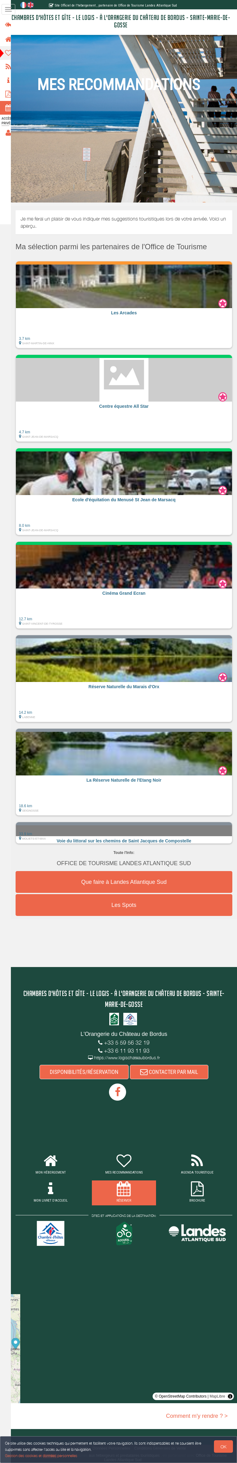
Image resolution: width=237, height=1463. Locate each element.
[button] (127, 304)
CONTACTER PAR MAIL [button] (172, 1072)
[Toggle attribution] (230, 1396)
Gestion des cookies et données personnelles (41, 1455)
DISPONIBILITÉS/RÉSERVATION (87, 1072)
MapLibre (217, 1396)
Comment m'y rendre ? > (197, 1416)
